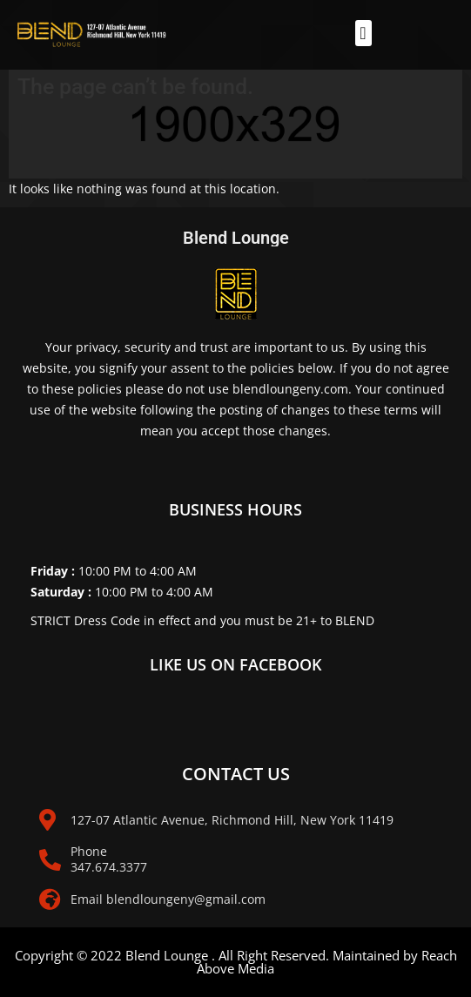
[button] (363, 33)
